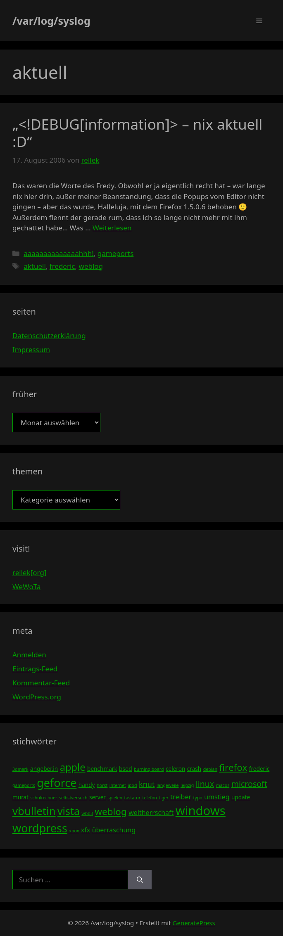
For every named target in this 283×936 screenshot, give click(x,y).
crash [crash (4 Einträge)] (194, 768)
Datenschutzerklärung (49, 335)
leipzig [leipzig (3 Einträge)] (187, 785)
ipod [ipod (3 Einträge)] (132, 785)
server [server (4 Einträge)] (97, 797)
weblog (91, 266)
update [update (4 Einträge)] (240, 797)
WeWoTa (26, 586)
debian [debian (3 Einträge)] (210, 769)
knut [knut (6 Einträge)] (147, 784)
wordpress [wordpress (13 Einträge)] (39, 828)
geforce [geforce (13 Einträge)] (56, 782)
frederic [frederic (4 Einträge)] (259, 768)
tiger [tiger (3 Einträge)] (164, 798)
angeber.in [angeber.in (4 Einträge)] (44, 768)
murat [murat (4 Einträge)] (20, 797)
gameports (116, 253)
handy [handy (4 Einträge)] (86, 785)
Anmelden (29, 654)
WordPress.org (36, 696)
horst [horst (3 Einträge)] (102, 785)
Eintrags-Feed (34, 668)
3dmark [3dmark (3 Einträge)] (20, 769)
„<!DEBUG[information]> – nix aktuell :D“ (137, 132)
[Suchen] (140, 880)
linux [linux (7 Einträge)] (205, 783)
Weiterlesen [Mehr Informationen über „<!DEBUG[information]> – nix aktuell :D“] (112, 227)
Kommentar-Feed (41, 682)
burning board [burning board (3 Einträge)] (149, 769)
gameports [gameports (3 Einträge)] (23, 785)
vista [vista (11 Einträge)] (68, 811)
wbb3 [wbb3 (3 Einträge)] (87, 813)
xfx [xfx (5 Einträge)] (85, 829)
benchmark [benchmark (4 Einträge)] (102, 768)
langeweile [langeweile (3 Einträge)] (168, 785)
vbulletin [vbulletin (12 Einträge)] (34, 810)
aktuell (35, 266)
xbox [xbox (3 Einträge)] (74, 831)
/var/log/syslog (51, 21)
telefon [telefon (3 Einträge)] (150, 798)
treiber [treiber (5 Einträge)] (180, 796)
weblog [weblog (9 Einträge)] (110, 811)
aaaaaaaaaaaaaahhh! (59, 253)
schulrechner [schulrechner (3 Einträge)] (43, 798)
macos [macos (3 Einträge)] (223, 785)
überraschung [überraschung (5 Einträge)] (114, 829)
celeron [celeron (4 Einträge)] (175, 768)
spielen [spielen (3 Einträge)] (114, 798)
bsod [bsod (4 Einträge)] (125, 768)
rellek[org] (29, 572)
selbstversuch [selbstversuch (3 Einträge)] (73, 798)
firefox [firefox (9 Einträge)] (233, 767)
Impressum (31, 349)
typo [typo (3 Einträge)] (197, 798)
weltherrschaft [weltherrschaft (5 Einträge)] (151, 812)
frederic (62, 266)
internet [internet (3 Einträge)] (117, 785)
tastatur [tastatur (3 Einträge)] (132, 798)
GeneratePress (194, 923)
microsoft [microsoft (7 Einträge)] (249, 783)
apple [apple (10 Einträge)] (73, 767)
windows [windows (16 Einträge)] (201, 810)
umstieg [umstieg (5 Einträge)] (216, 796)
